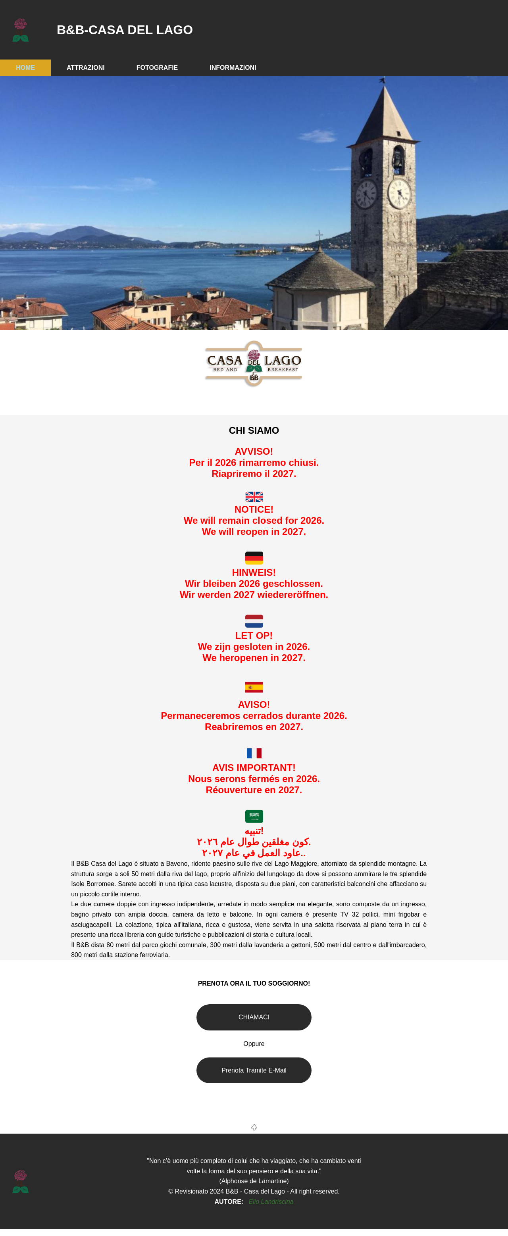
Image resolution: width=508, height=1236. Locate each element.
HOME (25, 67)
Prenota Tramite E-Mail (254, 1070)
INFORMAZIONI (233, 67)
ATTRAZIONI (86, 67)
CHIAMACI (254, 1017)
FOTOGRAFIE (157, 67)
